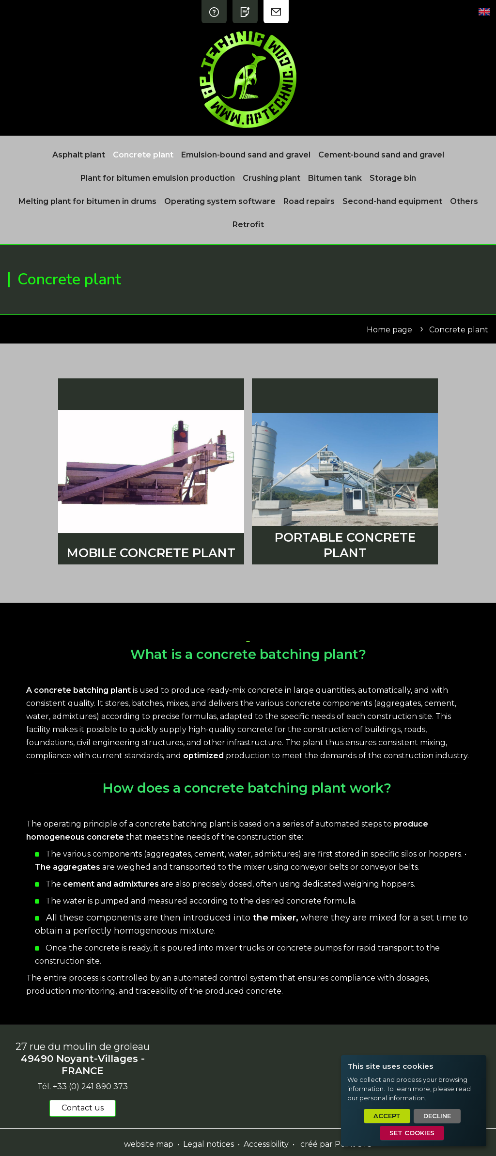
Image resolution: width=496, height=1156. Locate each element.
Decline (437, 1116)
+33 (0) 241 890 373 (90, 1086)
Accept (387, 1116)
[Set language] (484, 11)
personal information (392, 1098)
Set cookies (411, 1133)
